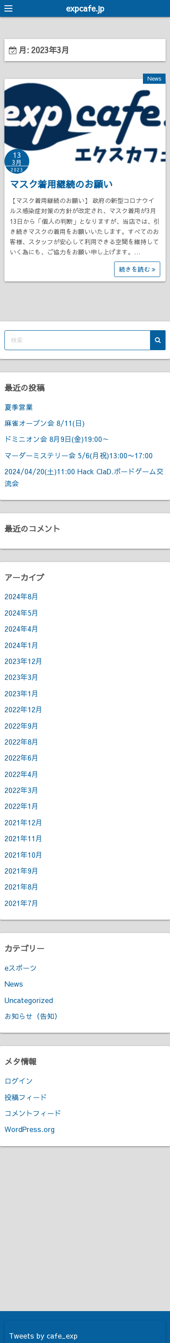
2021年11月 (23, 838)
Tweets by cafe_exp (43, 1335)
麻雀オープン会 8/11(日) (44, 423)
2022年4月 (21, 774)
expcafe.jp (85, 8)
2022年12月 (23, 709)
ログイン (18, 1080)
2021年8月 (21, 886)
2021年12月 (23, 822)
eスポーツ (20, 967)
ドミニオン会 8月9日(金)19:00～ (56, 439)
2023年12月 (23, 661)
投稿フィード (25, 1097)
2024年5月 (21, 612)
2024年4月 (21, 628)
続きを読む (137, 269)
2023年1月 (21, 693)
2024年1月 (21, 645)
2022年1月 (21, 806)
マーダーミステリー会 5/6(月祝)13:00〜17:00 (78, 455)
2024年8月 (21, 596)
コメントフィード (32, 1113)
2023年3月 (21, 677)
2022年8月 (21, 741)
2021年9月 (21, 870)
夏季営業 (18, 407)
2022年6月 (21, 757)
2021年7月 (21, 903)
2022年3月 (21, 790)
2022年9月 (21, 725)
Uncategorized (28, 1000)
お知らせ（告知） (32, 1016)
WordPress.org (29, 1129)
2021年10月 (23, 854)
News (154, 78)
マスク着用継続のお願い (61, 184)
